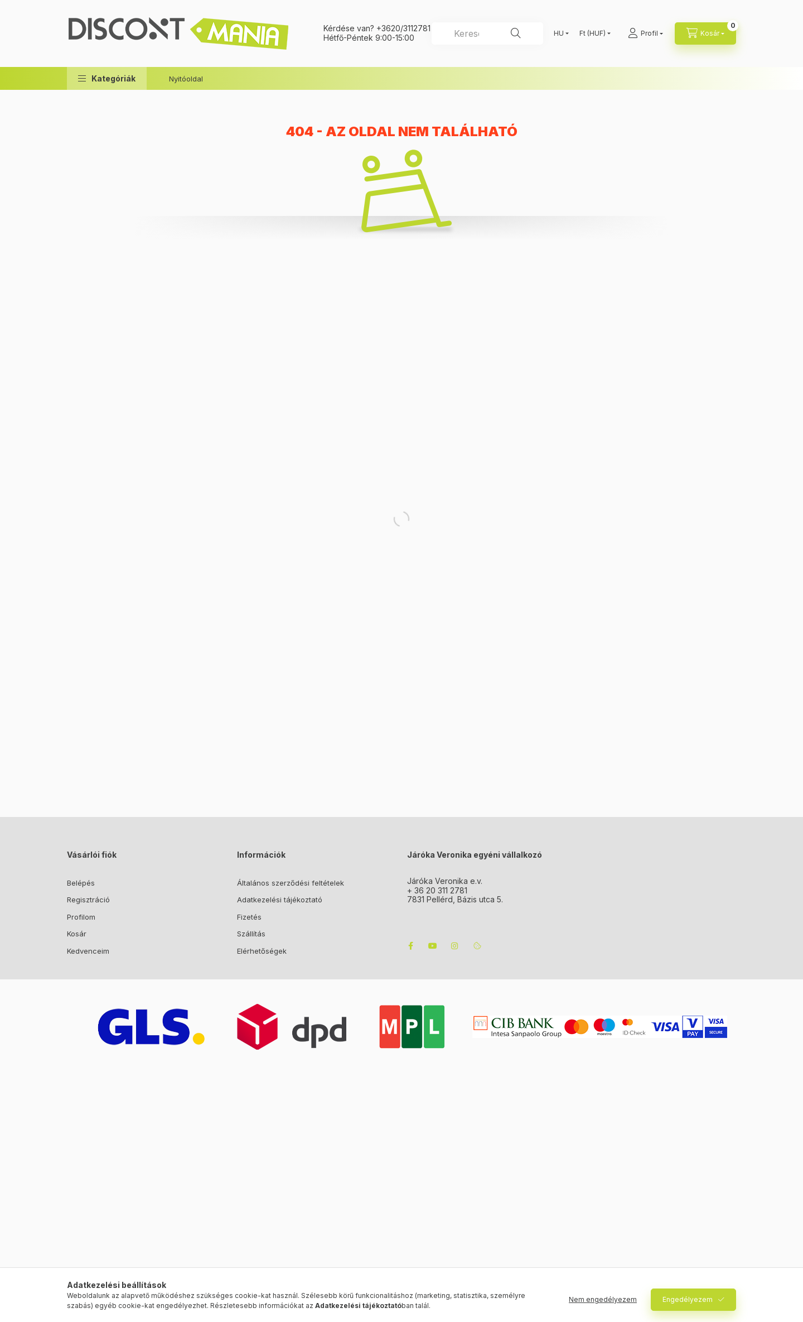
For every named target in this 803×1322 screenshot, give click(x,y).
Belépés (81, 882)
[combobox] (487, 33)
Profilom (81, 916)
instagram (455, 946)
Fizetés (249, 916)
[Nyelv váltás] (559, 33)
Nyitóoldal (186, 78)
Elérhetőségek (262, 950)
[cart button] (705, 33)
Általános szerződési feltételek (290, 882)
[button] (107, 78)
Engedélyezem (687, 1299)
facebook (410, 946)
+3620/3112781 (403, 28)
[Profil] (645, 33)
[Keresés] (516, 33)
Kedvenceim (88, 950)
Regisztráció (88, 899)
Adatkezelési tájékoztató (279, 899)
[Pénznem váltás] (592, 33)
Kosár (76, 933)
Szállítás (251, 933)
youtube (433, 946)
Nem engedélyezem (603, 1299)
